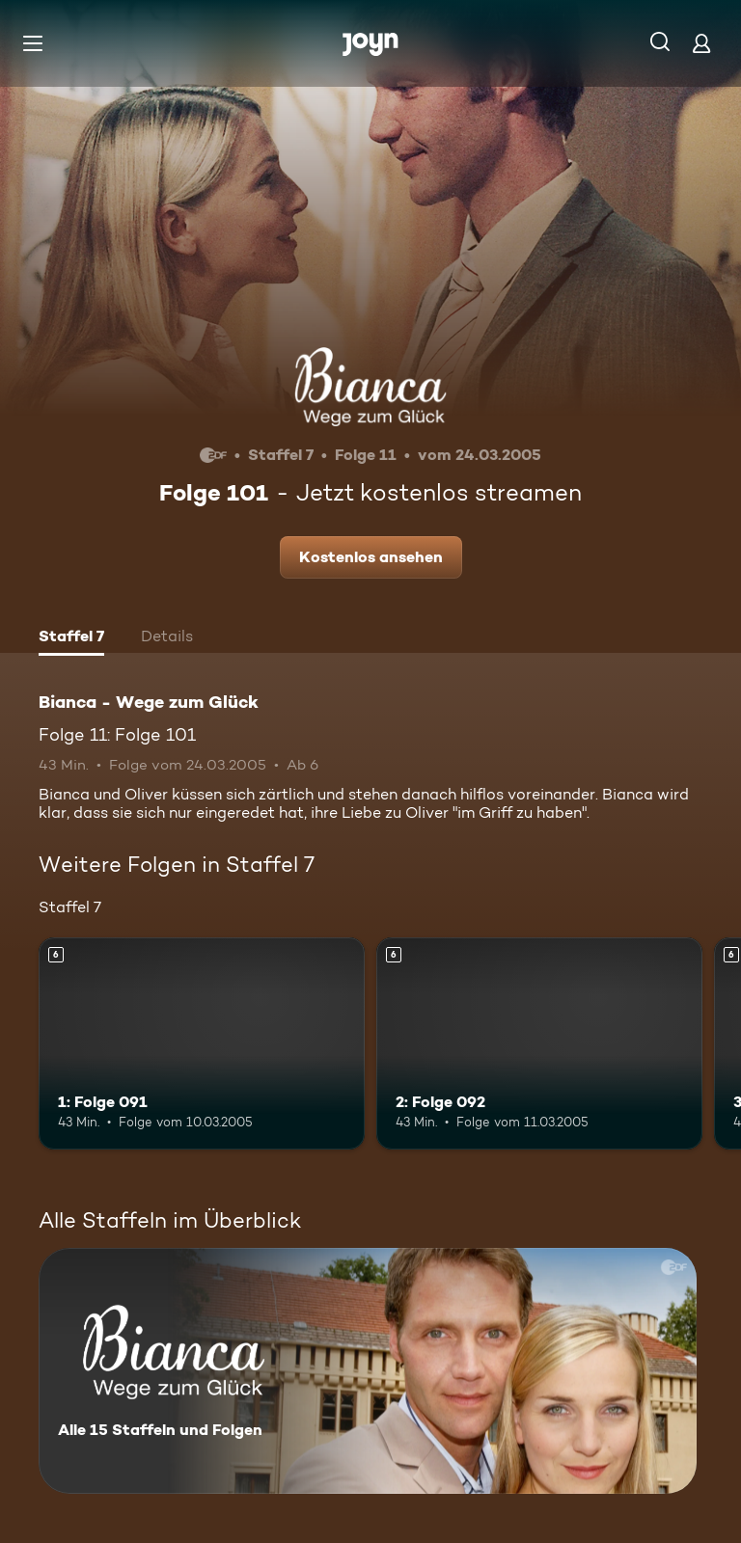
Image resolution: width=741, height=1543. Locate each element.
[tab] (71, 638)
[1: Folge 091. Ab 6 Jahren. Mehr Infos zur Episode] (202, 1043)
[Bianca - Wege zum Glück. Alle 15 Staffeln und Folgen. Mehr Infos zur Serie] (368, 1371)
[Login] (701, 43)
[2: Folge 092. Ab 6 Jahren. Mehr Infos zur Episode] (539, 1043)
